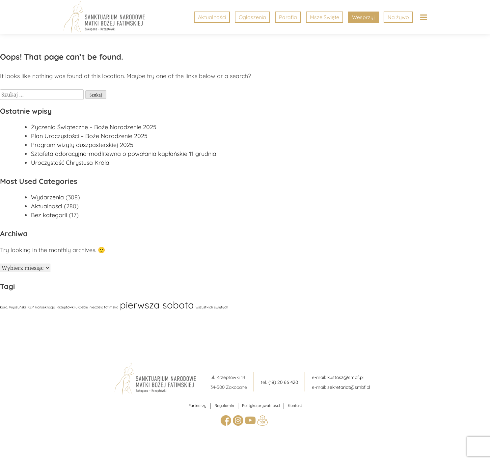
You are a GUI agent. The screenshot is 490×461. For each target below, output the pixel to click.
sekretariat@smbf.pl (348, 387)
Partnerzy (197, 405)
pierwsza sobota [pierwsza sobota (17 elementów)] (157, 305)
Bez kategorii (49, 215)
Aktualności (212, 17)
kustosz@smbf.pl (345, 377)
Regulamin (224, 405)
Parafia (288, 17)
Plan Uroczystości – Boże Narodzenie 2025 (89, 136)
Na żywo (398, 17)
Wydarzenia (47, 197)
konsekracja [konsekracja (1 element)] (45, 307)
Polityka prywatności (261, 405)
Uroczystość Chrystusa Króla (70, 162)
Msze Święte (324, 17)
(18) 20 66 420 (283, 382)
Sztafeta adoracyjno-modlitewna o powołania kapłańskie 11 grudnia (123, 154)
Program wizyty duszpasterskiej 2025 (82, 145)
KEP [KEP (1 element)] (30, 307)
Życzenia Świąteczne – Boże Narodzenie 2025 (93, 127)
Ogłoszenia (252, 17)
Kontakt (295, 405)
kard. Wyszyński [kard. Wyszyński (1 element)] (13, 307)
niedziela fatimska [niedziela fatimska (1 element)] (104, 307)
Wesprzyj (363, 17)
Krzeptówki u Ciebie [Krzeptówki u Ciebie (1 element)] (72, 307)
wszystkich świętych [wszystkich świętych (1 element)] (212, 307)
